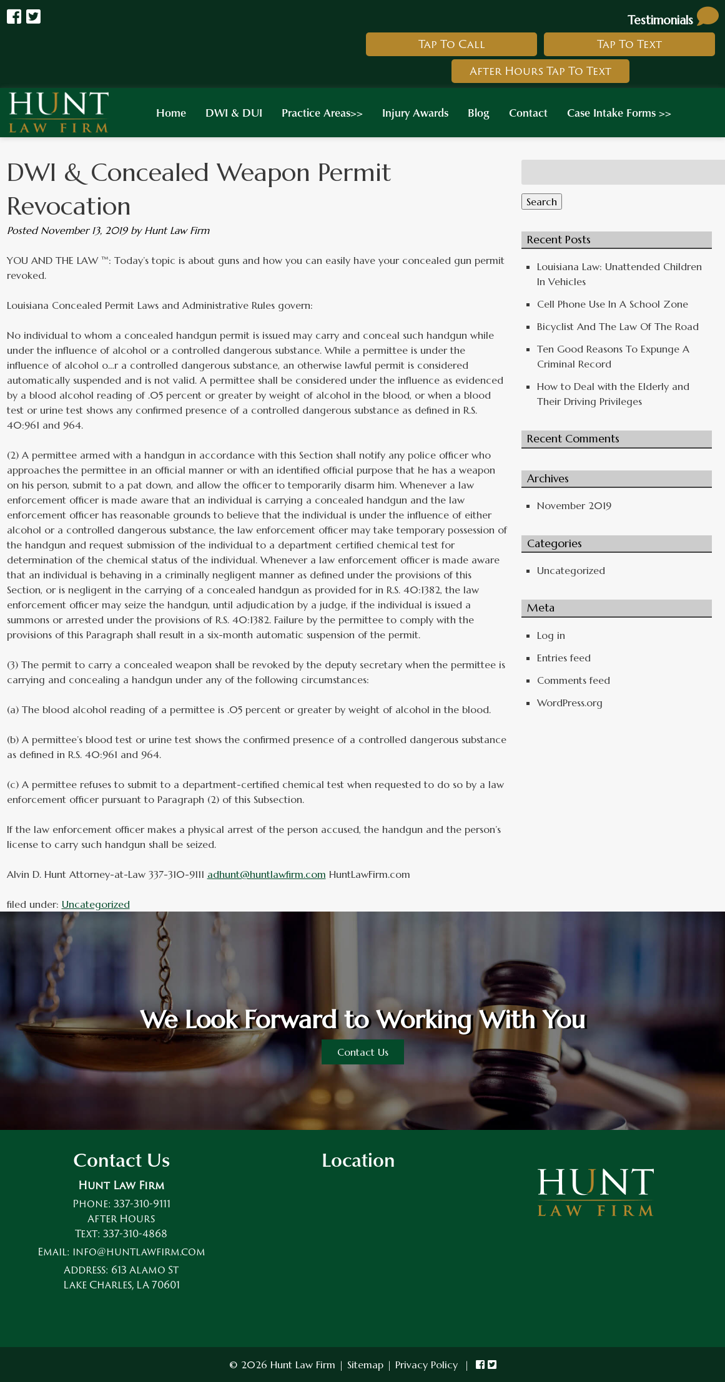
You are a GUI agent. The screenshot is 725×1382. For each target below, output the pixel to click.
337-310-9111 (142, 1203)
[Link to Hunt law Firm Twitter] (33, 17)
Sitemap (365, 1364)
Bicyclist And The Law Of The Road (618, 326)
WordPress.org (570, 702)
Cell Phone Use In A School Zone (612, 304)
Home (171, 112)
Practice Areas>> (322, 112)
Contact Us (362, 1052)
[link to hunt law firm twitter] (492, 1364)
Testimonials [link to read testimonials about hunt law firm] (673, 19)
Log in (551, 635)
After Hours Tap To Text (540, 70)
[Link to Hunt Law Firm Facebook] (14, 17)
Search (541, 201)
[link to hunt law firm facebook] (480, 1364)
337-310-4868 (135, 1233)
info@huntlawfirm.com (138, 1251)
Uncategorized (96, 904)
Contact (528, 112)
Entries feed (564, 657)
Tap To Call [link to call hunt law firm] (451, 44)
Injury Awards (415, 112)
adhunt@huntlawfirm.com (266, 874)
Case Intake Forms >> (619, 112)
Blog (479, 112)
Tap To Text (629, 44)
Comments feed (573, 680)
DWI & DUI (233, 112)
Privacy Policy (426, 1364)
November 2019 (574, 505)
